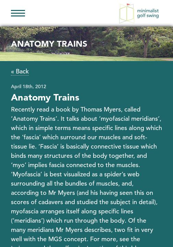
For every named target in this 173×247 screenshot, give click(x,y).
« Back (20, 71)
